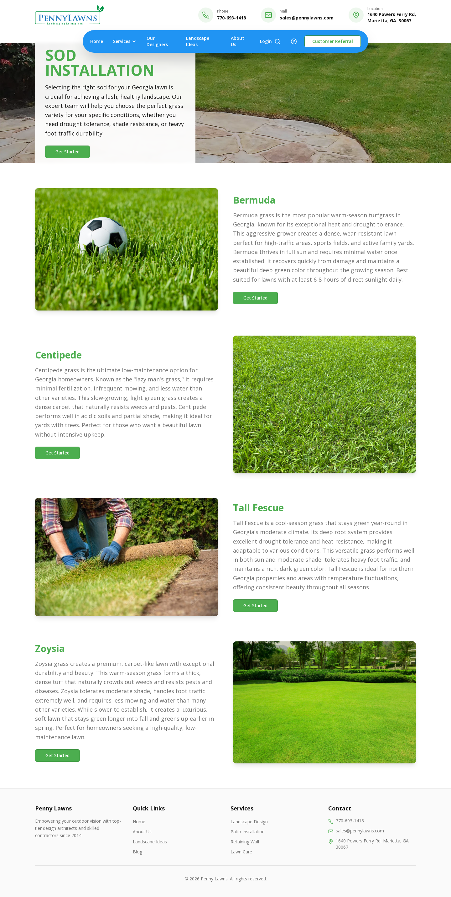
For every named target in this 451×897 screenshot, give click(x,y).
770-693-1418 (231, 18)
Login (266, 41)
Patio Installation (248, 832)
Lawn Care (241, 852)
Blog (137, 852)
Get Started (67, 152)
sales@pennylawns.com (307, 18)
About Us (237, 41)
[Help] (293, 41)
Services (125, 41)
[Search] (277, 41)
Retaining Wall (245, 842)
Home (96, 41)
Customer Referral (332, 41)
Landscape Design (249, 822)
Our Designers (157, 41)
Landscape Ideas (197, 41)
